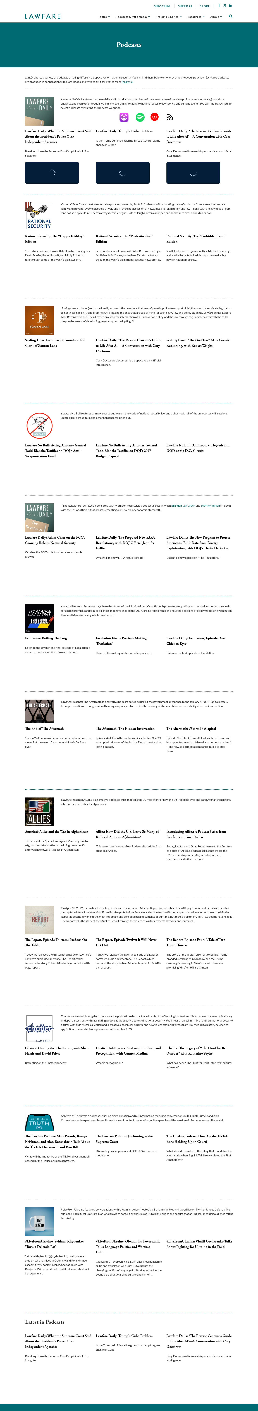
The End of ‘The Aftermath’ (44, 729)
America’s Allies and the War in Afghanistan (56, 831)
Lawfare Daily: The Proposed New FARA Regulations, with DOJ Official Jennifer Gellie (125, 543)
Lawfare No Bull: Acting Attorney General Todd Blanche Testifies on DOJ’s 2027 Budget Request (126, 450)
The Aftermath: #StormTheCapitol (191, 729)
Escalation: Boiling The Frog (46, 638)
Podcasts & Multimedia (131, 16)
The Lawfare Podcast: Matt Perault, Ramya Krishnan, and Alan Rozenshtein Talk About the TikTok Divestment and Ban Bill (57, 1141)
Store (205, 6)
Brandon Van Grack (183, 505)
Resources (194, 16)
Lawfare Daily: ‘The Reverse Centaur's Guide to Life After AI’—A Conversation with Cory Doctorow (199, 136)
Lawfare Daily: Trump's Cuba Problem (124, 131)
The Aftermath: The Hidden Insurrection (125, 729)
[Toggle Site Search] (230, 16)
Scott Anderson (210, 505)
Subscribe (162, 6)
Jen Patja (127, 81)
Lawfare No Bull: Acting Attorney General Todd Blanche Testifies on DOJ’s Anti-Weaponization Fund (55, 450)
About (214, 16)
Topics (102, 16)
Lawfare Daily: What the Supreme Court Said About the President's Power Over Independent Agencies (58, 136)
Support (185, 6)
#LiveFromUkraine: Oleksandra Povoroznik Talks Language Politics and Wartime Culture (128, 1247)
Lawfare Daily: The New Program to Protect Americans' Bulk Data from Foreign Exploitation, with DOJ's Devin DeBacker (198, 543)
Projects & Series (167, 16)
